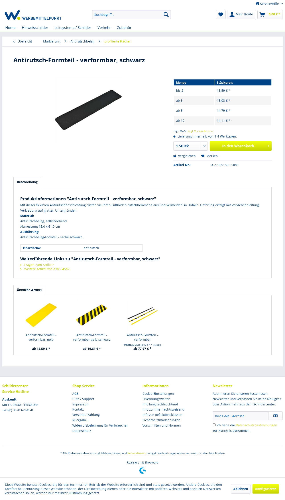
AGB (75, 393)
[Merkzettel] (221, 14)
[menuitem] (131, 14)
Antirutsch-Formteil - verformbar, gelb (41, 337)
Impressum (80, 404)
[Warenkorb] (270, 14)
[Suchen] (166, 14)
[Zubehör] (124, 27)
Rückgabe (79, 420)
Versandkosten (137, 453)
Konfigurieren (265, 489)
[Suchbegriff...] (131, 14)
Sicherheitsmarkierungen (161, 420)
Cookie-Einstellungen (158, 393)
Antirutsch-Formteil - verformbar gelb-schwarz (92, 337)
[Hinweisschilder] (35, 27)
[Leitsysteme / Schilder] (72, 27)
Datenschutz (81, 431)
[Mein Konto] (241, 14)
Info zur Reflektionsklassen (162, 415)
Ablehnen (240, 489)
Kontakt (78, 409)
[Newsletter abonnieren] (276, 415)
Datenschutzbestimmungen (256, 425)
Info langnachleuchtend (160, 404)
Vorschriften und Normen (161, 425)
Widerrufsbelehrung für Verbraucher (100, 425)
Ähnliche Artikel (29, 290)
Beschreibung (27, 182)
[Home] (10, 27)
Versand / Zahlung (86, 415)
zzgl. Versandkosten (200, 131)
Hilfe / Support (83, 399)
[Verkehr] (104, 27)
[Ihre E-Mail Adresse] (241, 415)
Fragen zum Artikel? (37, 265)
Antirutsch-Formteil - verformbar (142, 337)
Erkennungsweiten (156, 399)
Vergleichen (184, 156)
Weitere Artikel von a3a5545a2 (44, 269)
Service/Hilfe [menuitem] (268, 4)
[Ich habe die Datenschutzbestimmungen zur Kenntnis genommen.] (214, 424)
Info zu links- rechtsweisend (163, 409)
